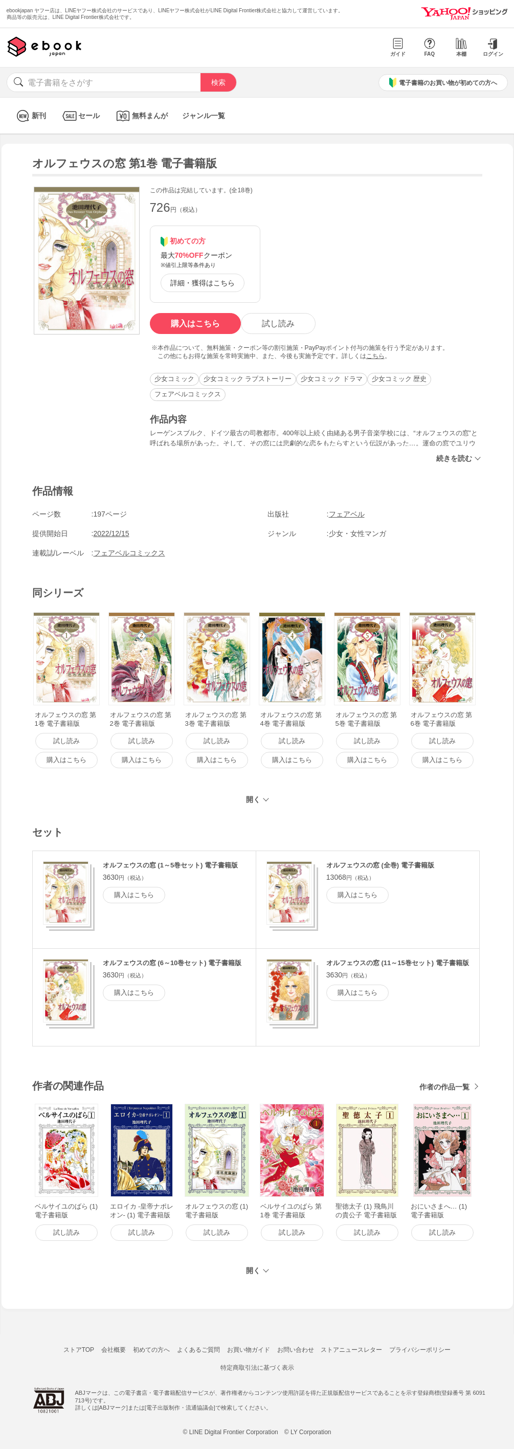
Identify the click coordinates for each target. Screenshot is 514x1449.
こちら (375, 356)
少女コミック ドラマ (332, 379)
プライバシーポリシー (420, 1349)
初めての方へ (151, 1349)
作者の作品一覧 (444, 1087)
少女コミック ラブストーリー (248, 379)
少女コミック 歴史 (399, 379)
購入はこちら (195, 323)
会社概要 (113, 1349)
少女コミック (174, 379)
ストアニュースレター (351, 1349)
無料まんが (141, 116)
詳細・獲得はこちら (202, 283)
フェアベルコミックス (187, 394)
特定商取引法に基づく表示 (257, 1367)
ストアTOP (78, 1349)
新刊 (30, 116)
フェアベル (347, 514)
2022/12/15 (111, 533)
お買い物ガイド (248, 1349)
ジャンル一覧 (203, 116)
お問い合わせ (295, 1349)
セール (80, 116)
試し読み (278, 323)
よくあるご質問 (198, 1349)
